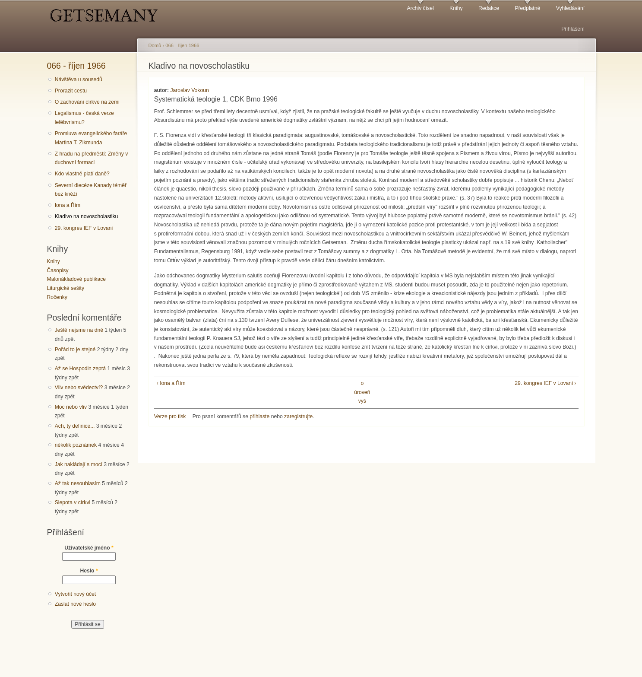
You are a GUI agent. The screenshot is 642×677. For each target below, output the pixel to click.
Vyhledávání (570, 8)
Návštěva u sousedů (78, 79)
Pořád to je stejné (75, 349)
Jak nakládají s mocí (78, 464)
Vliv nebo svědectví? (79, 388)
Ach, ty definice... (75, 426)
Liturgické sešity (65, 288)
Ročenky (57, 297)
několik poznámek (76, 445)
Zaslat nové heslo (75, 604)
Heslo (89, 571)
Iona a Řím (67, 205)
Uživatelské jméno (89, 548)
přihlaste (259, 416)
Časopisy (58, 270)
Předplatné (527, 8)
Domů (155, 45)
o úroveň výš (362, 392)
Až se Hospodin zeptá (80, 369)
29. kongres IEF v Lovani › (545, 383)
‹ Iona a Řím (171, 383)
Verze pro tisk (170, 416)
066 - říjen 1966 (76, 65)
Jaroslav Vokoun (189, 90)
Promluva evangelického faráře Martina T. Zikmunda (91, 138)
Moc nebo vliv (71, 407)
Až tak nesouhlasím (78, 483)
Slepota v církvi (72, 502)
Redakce (488, 8)
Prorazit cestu (71, 91)
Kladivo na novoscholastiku (86, 216)
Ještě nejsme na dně (79, 330)
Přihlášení (573, 29)
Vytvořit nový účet (75, 594)
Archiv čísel (420, 8)
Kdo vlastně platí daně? (82, 174)
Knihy (455, 8)
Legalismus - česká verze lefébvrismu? (84, 117)
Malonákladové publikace (76, 279)
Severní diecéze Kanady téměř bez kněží (91, 189)
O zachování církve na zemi (87, 102)
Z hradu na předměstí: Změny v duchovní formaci (91, 158)
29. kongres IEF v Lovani (84, 228)
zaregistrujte (298, 416)
